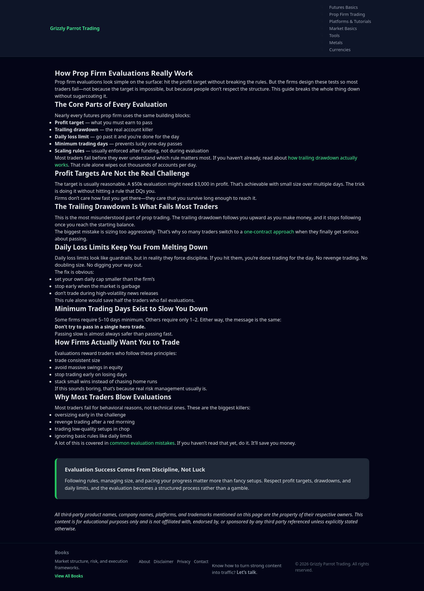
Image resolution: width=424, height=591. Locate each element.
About (144, 561)
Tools (334, 35)
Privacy (183, 561)
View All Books (69, 576)
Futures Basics (343, 7)
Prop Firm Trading (347, 14)
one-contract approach (269, 231)
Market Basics (343, 28)
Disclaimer (163, 561)
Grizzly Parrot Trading (75, 28)
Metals (335, 42)
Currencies (339, 49)
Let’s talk (246, 572)
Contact (201, 561)
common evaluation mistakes (142, 443)
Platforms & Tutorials (350, 21)
